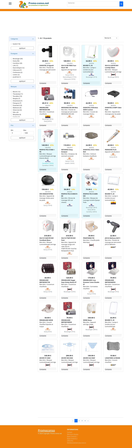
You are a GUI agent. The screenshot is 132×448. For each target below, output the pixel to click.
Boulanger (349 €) (91, 330)
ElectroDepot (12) (18, 68)
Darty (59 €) (48, 332)
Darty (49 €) (113, 157)
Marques (14, 87)
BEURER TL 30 (87, 65)
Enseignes (14, 54)
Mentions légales (72, 434)
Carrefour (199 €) (47, 163)
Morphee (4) (17, 115)
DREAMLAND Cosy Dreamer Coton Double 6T (91, 282)
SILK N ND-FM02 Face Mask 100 (68, 67)
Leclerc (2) (16, 75)
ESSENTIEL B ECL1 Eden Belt (91, 151)
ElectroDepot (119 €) (69, 77)
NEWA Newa (87, 320)
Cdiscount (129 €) (69, 79)
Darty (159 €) (48, 205)
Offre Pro (70, 441)
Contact (69, 432)
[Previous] (73, 420)
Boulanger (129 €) (70, 292)
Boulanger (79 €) (113, 292)
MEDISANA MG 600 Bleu (69, 108)
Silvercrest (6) (17, 110)
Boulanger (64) (18, 59)
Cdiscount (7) (17, 70)
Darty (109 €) (69, 75)
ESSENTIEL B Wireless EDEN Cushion (90, 109)
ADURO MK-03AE (67, 358)
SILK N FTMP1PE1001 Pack (68, 239)
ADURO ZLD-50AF (89, 358)
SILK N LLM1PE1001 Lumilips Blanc (112, 67)
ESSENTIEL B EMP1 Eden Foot (113, 109)
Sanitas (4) (16, 117)
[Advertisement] (66, 24)
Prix (12, 125)
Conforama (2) (17, 72)
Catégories (14, 39)
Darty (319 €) (48, 250)
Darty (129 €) (48, 292)
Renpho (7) (16, 98)
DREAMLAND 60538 (46, 320)
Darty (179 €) (91, 294)
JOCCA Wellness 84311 (112, 238)
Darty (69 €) (48, 121)
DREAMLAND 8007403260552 (110, 281)
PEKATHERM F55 (88, 238)
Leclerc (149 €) (69, 163)
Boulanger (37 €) (91, 77)
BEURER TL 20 (109, 194)
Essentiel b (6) (17, 105)
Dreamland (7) (17, 101)
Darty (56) (16, 61)
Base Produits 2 (72, 438)
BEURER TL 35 (109, 320)
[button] (10, 3)
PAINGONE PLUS (110, 150)
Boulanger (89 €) (91, 208)
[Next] (88, 420)
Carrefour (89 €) (91, 212)
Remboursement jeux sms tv (76, 443)
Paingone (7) (17, 103)
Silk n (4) (15, 112)
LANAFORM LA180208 (112, 358)
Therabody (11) (18, 94)
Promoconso (46, 430)
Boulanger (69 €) (113, 77)
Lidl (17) (15, 65)
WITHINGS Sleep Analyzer (67, 151)
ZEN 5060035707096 (46, 194)
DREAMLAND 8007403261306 (44, 109)
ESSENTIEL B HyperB (46, 65)
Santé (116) (16, 44)
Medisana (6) (17, 108)
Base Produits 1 (72, 436)
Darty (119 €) (69, 161)
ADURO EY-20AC (45, 358)
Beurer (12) (16, 92)
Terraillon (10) (17, 96)
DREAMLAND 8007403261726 (44, 281)
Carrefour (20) (17, 63)
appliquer (22, 48)
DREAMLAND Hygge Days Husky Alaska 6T (68, 281)
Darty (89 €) (91, 210)
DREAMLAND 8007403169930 (66, 321)
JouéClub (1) (17, 77)
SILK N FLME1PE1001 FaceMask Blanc (46, 239)
